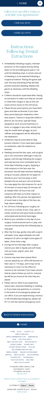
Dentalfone (22, 392)
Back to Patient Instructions (19, 314)
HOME (22, 324)
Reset (31, 385)
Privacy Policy (10, 379)
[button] (40, 3)
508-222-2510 (22, 22)
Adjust (23, 385)
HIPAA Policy (23, 379)
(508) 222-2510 (22, 32)
